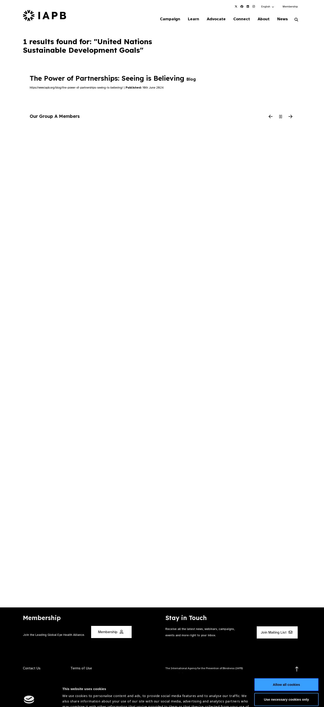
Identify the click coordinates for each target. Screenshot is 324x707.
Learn (193, 18)
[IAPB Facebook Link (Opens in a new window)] (242, 7)
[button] (268, 7)
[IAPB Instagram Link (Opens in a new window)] (254, 7)
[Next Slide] (290, 117)
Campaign (170, 18)
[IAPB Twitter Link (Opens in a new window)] (236, 7)
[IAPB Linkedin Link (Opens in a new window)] (248, 7)
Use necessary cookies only (286, 666)
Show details (72, 694)
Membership (290, 6)
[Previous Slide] (270, 117)
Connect (241, 18)
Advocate (216, 18)
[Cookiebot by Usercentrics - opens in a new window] (29, 698)
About (264, 18)
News (282, 18)
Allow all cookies (286, 651)
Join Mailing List (276, 632)
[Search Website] (296, 20)
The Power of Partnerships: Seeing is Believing (113, 78)
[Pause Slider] (280, 117)
